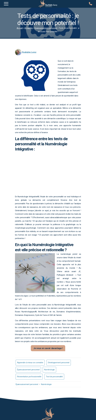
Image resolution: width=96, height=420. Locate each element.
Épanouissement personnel (46, 28)
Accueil (20, 28)
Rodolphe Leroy (29, 52)
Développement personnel (58, 362)
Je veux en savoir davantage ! (48, 348)
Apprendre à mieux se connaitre (30, 362)
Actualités (28, 28)
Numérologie (49, 369)
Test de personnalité (54, 376)
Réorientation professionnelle (29, 376)
